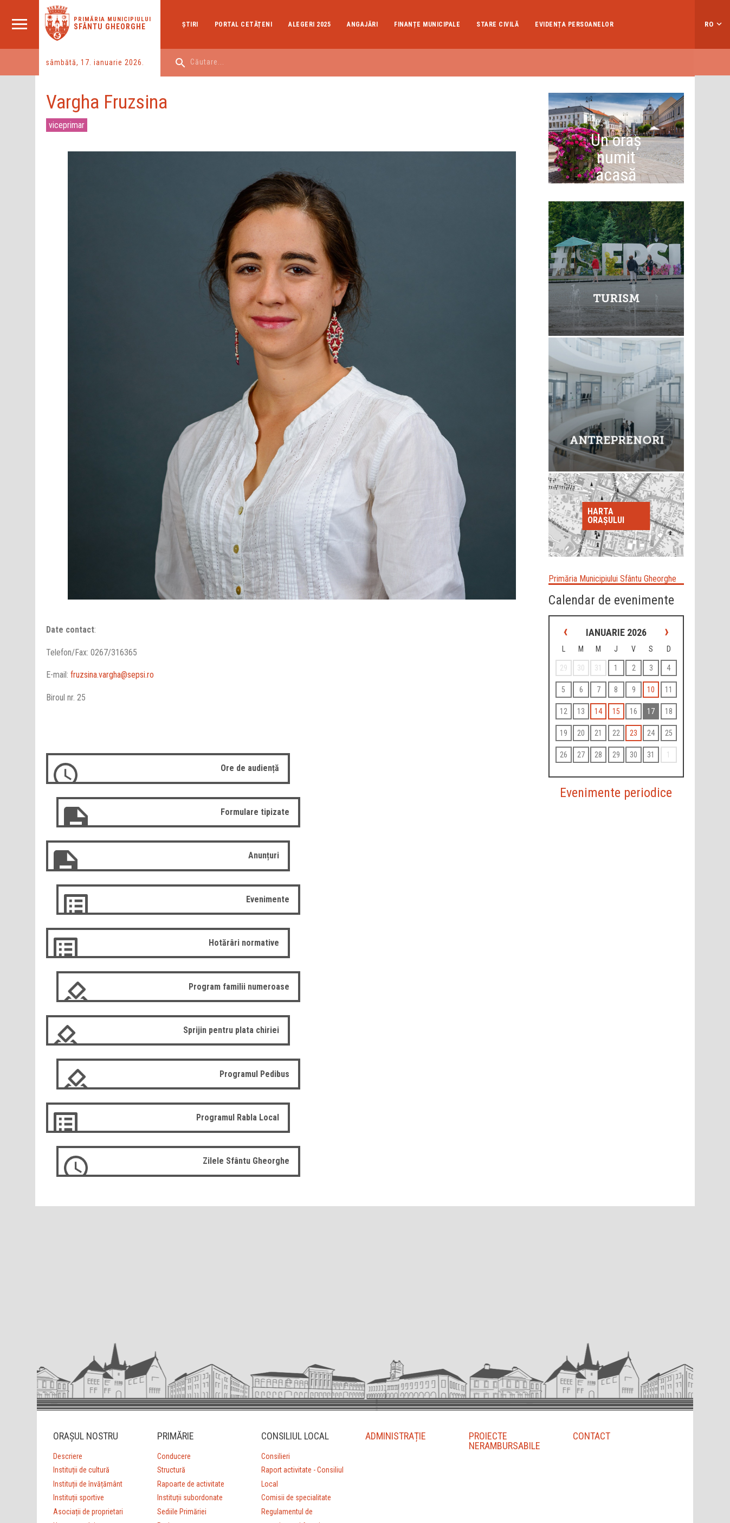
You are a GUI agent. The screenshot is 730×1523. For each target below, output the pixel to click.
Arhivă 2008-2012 (287, 1373)
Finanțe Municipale (429, 24)
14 (640, 703)
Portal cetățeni (245, 24)
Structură (171, 1262)
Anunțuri (261, 823)
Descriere (67, 1248)
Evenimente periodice (622, 806)
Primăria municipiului (113, 19)
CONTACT (592, 1228)
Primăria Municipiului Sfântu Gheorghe (607, 537)
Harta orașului (615, 474)
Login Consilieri (284, 1359)
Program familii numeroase (488, 867)
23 (592, 747)
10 (575, 703)
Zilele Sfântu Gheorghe (496, 953)
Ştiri (192, 24)
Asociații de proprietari (87, 1303)
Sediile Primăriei (181, 1303)
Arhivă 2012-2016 (287, 1387)
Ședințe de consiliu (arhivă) (302, 1345)
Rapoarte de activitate (190, 1276)
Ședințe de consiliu (290, 1332)
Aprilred (313, 1455)
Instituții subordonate (189, 1290)
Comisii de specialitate (296, 1290)
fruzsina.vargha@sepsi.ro (113, 686)
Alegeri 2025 (311, 24)
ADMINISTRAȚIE (395, 1228)
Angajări (363, 24)
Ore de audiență (247, 780)
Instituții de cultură (81, 1262)
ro (709, 24)
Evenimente (517, 823)
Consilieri (275, 1248)
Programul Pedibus (504, 910)
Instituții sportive (78, 1290)
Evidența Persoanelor (576, 24)
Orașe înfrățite (74, 1332)
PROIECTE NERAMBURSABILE (505, 1233)
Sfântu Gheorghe (111, 26)
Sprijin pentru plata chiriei (229, 910)
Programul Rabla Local (235, 953)
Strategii (169, 1332)
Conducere (173, 1248)
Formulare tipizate (504, 780)
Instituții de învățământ (87, 1276)
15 (657, 703)
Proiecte (170, 1318)
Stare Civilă (499, 24)
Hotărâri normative (241, 867)
